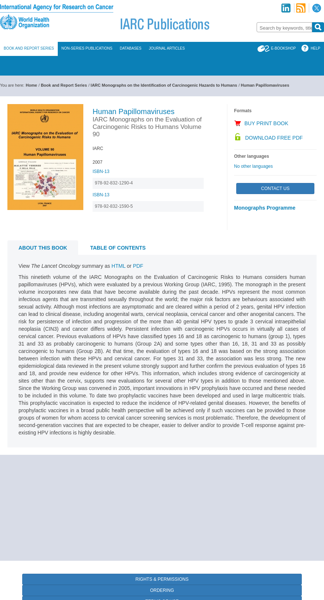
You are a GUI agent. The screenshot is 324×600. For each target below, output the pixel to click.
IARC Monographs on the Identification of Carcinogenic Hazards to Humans (164, 85)
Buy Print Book (266, 123)
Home (31, 85)
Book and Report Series (29, 48)
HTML (118, 266)
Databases (130, 48)
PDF (138, 266)
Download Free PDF (274, 138)
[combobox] (284, 27)
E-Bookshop (283, 48)
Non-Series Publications (87, 48)
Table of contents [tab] (118, 248)
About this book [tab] (43, 248)
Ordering (162, 590)
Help (315, 48)
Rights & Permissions (162, 579)
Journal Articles (167, 48)
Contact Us (275, 188)
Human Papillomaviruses (265, 85)
